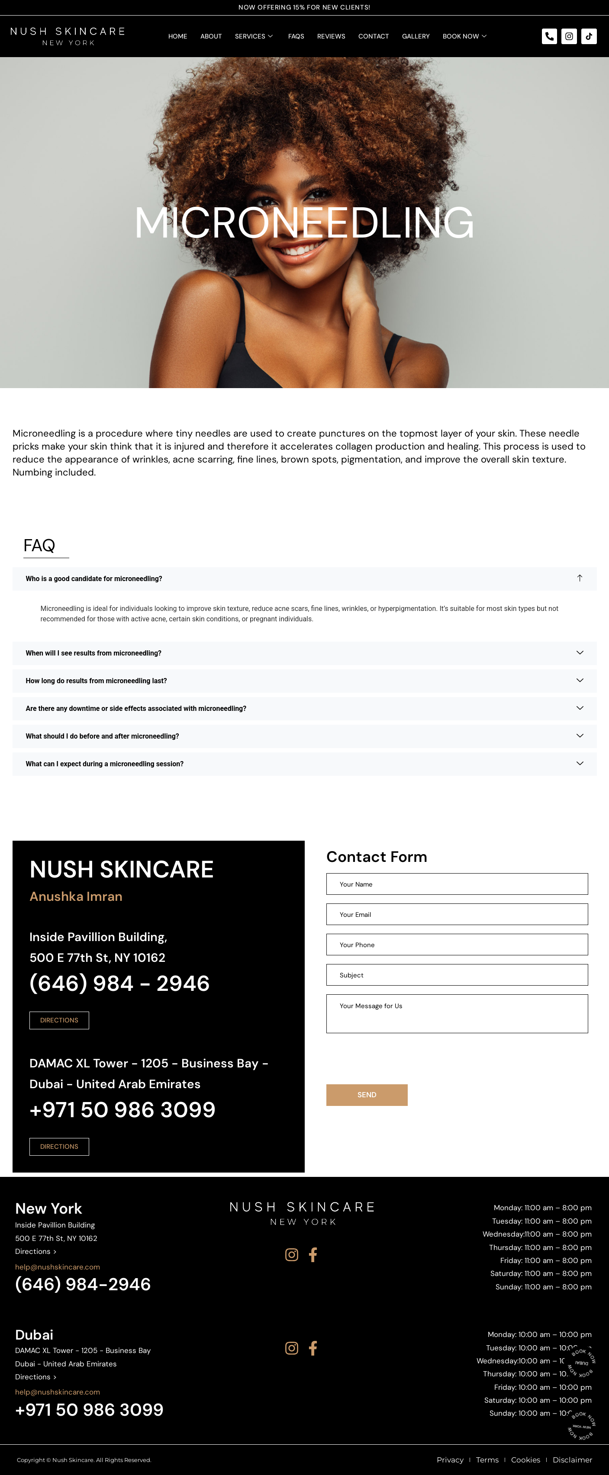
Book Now (465, 36)
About (211, 36)
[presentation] (392, 1059)
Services (254, 36)
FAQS (296, 36)
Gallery (416, 36)
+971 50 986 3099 (89, 1409)
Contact (373, 36)
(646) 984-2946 (83, 1284)
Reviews (331, 36)
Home (177, 36)
